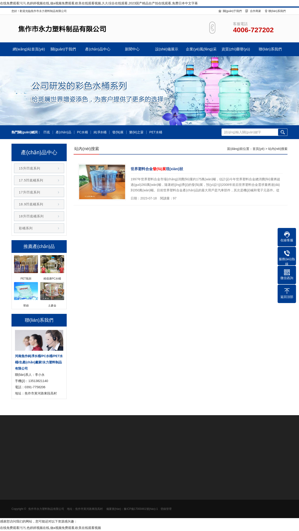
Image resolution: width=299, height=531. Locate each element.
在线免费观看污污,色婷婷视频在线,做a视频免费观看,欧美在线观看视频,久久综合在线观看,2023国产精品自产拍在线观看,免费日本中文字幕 (99, 3)
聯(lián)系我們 (277, 11)
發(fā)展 (118, 132)
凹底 (46, 132)
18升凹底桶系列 (31, 216)
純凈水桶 (100, 132)
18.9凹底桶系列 (31, 204)
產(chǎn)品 (63, 132)
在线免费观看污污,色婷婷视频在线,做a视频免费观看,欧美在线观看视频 (50, 528)
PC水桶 (82, 132)
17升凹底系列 (29, 192)
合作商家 (255, 11)
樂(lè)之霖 (136, 132)
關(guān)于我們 (232, 11)
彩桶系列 (26, 228)
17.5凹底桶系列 (31, 180)
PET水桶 (155, 132)
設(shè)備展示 (166, 49)
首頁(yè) (258, 149)
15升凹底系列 (29, 168)
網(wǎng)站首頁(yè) (29, 49)
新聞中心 (132, 49)
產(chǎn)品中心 (97, 49)
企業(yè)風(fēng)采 (201, 49)
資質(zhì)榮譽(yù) (235, 49)
